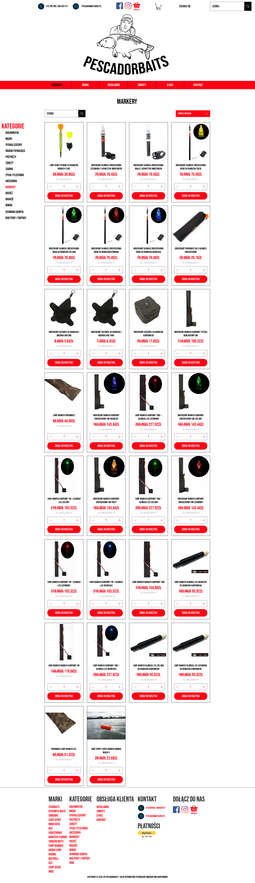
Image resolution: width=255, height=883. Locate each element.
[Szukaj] (224, 6)
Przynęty (74, 820)
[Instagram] (128, 5)
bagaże (73, 846)
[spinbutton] (64, 186)
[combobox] (193, 113)
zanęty (73, 824)
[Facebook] (119, 5)
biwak (72, 850)
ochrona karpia (78, 854)
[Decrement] (50, 186)
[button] (158, 6)
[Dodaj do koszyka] (64, 196)
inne (71, 863)
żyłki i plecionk (78, 828)
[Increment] (77, 186)
